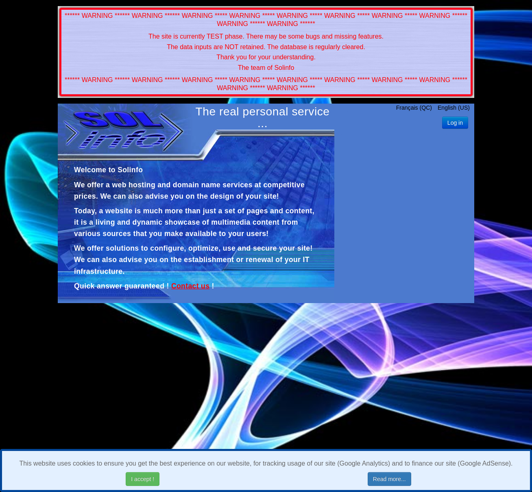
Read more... (389, 479)
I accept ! (142, 479)
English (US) (454, 107)
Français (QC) (415, 107)
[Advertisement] (404, 218)
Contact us (190, 286)
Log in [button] (455, 122)
